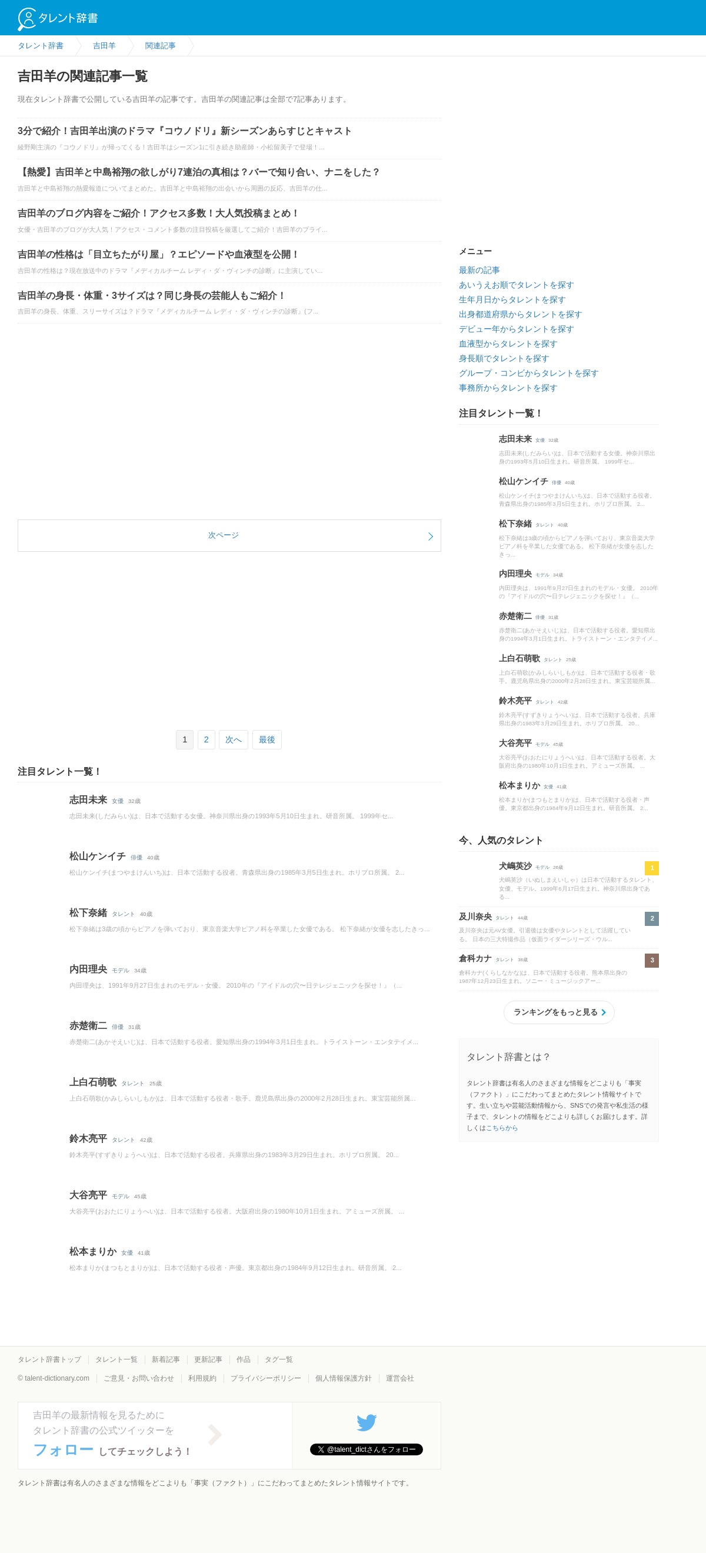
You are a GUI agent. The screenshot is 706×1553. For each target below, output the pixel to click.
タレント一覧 (116, 1359)
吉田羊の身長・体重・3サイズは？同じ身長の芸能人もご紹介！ (152, 296)
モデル (120, 970)
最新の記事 (479, 270)
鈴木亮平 (88, 1139)
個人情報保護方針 (343, 1378)
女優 (118, 801)
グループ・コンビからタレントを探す (529, 373)
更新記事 (208, 1359)
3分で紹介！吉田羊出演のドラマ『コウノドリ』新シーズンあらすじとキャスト (185, 131)
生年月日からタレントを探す (512, 299)
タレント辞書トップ (49, 1359)
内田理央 (88, 969)
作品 (244, 1359)
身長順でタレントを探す (504, 358)
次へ (233, 739)
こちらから (502, 1127)
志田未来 (88, 800)
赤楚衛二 (88, 1026)
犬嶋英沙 (515, 866)
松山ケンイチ (97, 856)
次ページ (223, 535)
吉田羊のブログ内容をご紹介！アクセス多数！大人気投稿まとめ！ (159, 213)
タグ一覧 (279, 1359)
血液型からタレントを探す (508, 343)
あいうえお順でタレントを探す (516, 284)
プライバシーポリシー (266, 1378)
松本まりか (92, 1252)
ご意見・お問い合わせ (139, 1378)
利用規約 (202, 1378)
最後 (267, 739)
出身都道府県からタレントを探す (520, 314)
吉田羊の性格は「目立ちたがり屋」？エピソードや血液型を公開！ (159, 254)
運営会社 (400, 1378)
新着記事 (166, 1359)
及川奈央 (475, 916)
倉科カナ (475, 958)
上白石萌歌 (92, 1082)
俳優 (136, 857)
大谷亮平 (88, 1195)
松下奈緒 (88, 913)
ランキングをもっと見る (556, 1012)
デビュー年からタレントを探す (516, 329)
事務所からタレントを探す (508, 387)
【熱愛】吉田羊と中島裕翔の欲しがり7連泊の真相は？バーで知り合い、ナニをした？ (199, 172)
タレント (123, 914)
